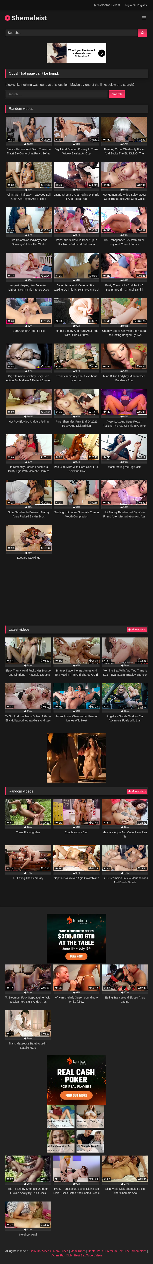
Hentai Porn (95, 1251)
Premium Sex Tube (117, 1251)
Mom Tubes (60, 1251)
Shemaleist (26, 18)
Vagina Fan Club (61, 1255)
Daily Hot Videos (40, 1251)
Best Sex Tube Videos (88, 1255)
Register (142, 5)
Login (128, 5)
